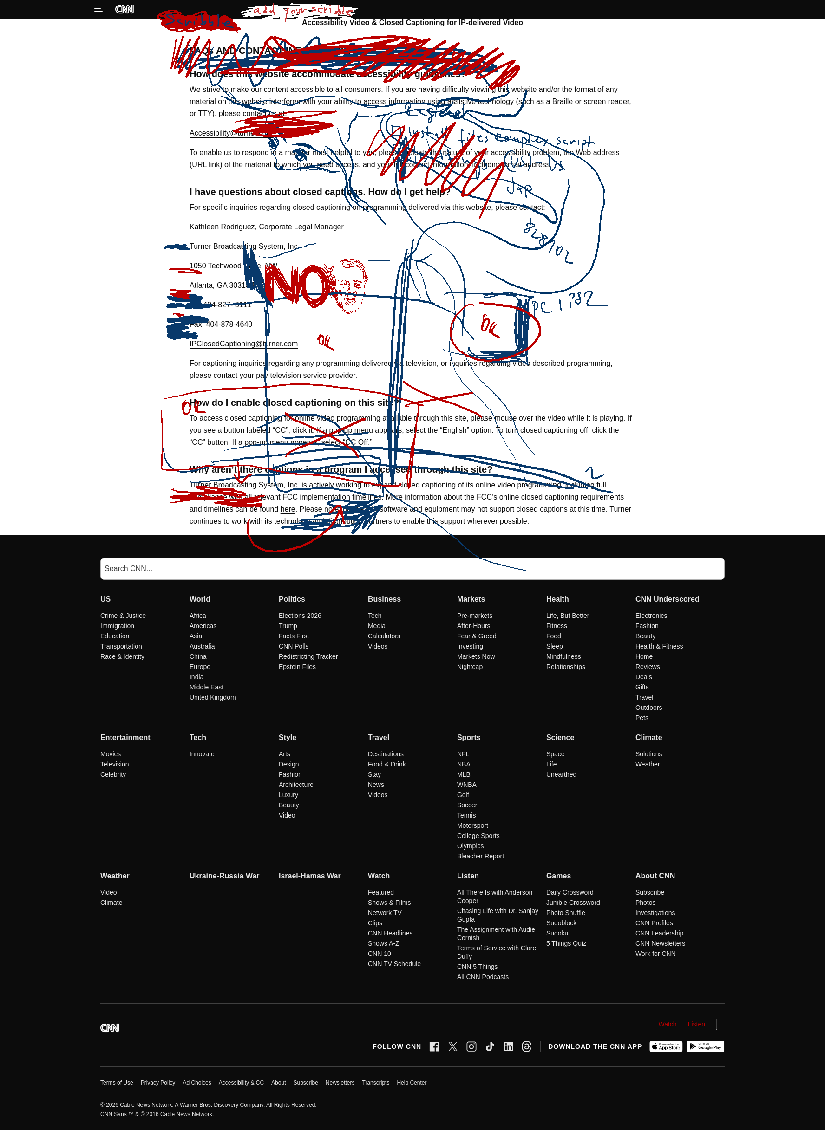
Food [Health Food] (553, 636)
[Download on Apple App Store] (666, 1046)
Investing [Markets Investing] (470, 646)
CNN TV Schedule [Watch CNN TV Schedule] (394, 964)
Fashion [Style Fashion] (290, 774)
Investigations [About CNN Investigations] (655, 912)
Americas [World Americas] (203, 626)
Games (558, 876)
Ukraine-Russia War (225, 876)
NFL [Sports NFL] (463, 754)
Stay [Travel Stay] (374, 774)
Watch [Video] (667, 1024)
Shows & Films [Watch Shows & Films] (389, 902)
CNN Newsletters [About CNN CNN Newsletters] (660, 943)
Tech (198, 737)
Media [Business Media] (377, 626)
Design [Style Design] (289, 764)
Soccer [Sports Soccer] (467, 805)
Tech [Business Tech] (375, 615)
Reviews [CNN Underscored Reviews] (647, 666)
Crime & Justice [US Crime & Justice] (123, 615)
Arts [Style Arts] (284, 754)
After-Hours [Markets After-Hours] (474, 626)
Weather (115, 876)
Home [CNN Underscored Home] (644, 656)
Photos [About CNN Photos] (645, 902)
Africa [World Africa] (198, 615)
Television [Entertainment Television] (114, 764)
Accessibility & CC (241, 1082)
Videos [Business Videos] (378, 646)
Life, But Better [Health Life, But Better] (567, 615)
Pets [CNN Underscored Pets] (641, 717)
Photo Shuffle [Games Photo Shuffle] (565, 912)
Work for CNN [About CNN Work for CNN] (655, 953)
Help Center (411, 1082)
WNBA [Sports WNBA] (467, 784)
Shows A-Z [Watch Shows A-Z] (383, 943)
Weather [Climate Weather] (647, 764)
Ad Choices (197, 1082)
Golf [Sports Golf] (463, 795)
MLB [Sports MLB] (464, 774)
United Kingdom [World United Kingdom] (213, 697)
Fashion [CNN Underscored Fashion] (647, 626)
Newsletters (340, 1082)
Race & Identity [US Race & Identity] (122, 656)
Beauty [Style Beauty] (289, 805)
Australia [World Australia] (202, 646)
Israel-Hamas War (310, 876)
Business (384, 599)
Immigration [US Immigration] (117, 626)
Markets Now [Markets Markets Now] (476, 656)
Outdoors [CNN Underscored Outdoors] (648, 707)
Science (560, 737)
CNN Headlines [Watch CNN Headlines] (390, 933)
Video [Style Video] (287, 815)
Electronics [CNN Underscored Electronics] (651, 615)
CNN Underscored (667, 599)
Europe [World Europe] (200, 666)
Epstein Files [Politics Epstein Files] (297, 666)
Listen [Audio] (696, 1024)
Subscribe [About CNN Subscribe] (649, 892)
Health (557, 599)
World (200, 599)
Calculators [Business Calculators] (384, 636)
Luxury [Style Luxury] (288, 795)
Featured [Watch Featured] (381, 892)
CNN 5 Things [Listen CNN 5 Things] (477, 966)
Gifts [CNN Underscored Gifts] (642, 687)
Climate (648, 737)
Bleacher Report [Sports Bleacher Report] (480, 856)
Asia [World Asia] (196, 636)
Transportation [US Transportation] (121, 646)
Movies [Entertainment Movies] (110, 754)
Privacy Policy (158, 1082)
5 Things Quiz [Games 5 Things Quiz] (566, 943)
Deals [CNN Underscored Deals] (643, 677)
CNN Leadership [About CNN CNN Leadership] (659, 933)
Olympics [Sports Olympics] (470, 846)
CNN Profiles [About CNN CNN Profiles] (654, 923)
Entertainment (125, 737)
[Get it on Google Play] (706, 1046)
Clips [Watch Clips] (375, 923)
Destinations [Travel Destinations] (386, 754)
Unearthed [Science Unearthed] (561, 774)
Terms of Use (116, 1082)
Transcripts (376, 1082)
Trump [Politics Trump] (288, 626)
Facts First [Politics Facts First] (294, 636)
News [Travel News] (376, 784)
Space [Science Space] (555, 754)
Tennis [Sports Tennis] (466, 815)
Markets (471, 599)
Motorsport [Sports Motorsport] (472, 825)
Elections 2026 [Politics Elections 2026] (300, 615)
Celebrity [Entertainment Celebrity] (113, 774)
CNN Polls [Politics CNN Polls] (294, 646)
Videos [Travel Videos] (378, 795)
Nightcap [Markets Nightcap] (470, 666)
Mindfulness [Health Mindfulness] (563, 656)
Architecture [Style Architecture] (296, 784)
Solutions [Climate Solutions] (648, 754)
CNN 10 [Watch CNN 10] (379, 953)
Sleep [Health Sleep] (554, 646)
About (278, 1082)
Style (287, 737)
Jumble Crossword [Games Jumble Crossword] (573, 902)
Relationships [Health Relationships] (565, 666)
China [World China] (198, 656)
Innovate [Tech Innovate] (202, 754)
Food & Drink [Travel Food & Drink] (387, 764)
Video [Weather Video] (108, 892)
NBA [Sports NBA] (464, 764)
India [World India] (196, 677)
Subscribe (305, 1082)
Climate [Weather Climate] (111, 902)
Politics (292, 599)
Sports (469, 737)
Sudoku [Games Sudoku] (557, 933)
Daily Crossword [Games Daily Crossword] (570, 892)
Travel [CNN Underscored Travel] (644, 697)
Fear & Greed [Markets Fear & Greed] (477, 636)
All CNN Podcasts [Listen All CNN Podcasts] (483, 977)
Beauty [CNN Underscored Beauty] (645, 636)
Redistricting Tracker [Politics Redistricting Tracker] (308, 656)
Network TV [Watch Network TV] (385, 912)
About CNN (655, 876)
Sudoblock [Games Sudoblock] (561, 923)
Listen (468, 876)
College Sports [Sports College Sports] (478, 835)
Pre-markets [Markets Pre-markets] (474, 615)
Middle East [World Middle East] (206, 687)
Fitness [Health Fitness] (556, 626)
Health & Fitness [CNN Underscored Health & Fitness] (659, 646)
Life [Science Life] (551, 764)
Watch (379, 876)
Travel (378, 737)
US (105, 599)
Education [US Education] (114, 636)
